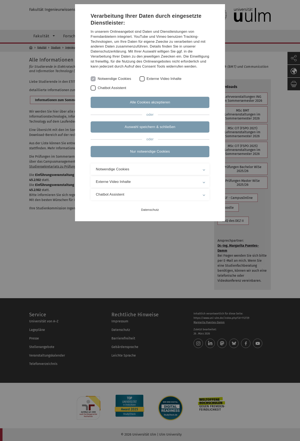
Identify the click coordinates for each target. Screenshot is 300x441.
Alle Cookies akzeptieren (150, 102)
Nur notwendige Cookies (150, 151)
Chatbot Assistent (112, 88)
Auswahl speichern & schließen (150, 127)
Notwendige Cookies (114, 79)
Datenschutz (150, 209)
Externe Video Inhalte (164, 79)
